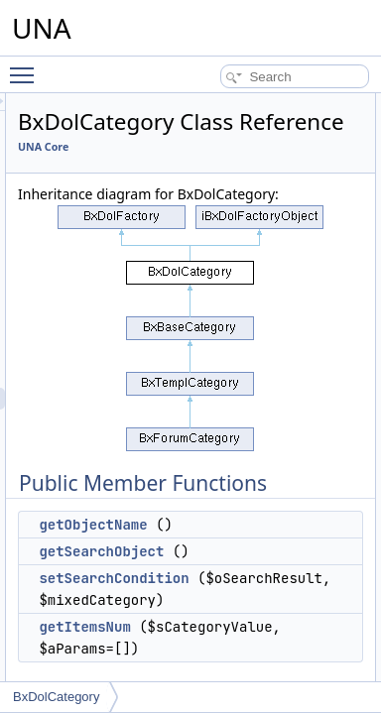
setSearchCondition (235, 649)
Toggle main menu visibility (27, 66)
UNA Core (164, 174)
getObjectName (214, 596)
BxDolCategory (56, 696)
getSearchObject (222, 623)
